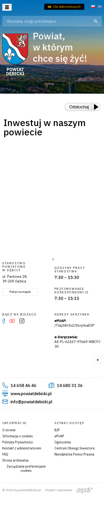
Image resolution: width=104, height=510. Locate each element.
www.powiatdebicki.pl (31, 393)
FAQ (5, 454)
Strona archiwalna (15, 460)
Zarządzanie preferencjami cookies (26, 468)
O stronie (9, 430)
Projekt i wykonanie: (69, 490)
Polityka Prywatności (17, 442)
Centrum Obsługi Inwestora (74, 448)
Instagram (21, 321)
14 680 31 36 (70, 385)
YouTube (12, 321)
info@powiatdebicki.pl (31, 401)
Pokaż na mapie (20, 292)
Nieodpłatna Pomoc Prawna (74, 454)
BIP (57, 430)
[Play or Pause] (97, 107)
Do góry (98, 360)
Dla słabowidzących (67, 7)
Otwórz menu (7, 7)
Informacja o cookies (17, 436)
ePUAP (59, 436)
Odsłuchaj (79, 106)
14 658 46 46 (23, 385)
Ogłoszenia (62, 442)
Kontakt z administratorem (21, 448)
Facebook (3, 321)
